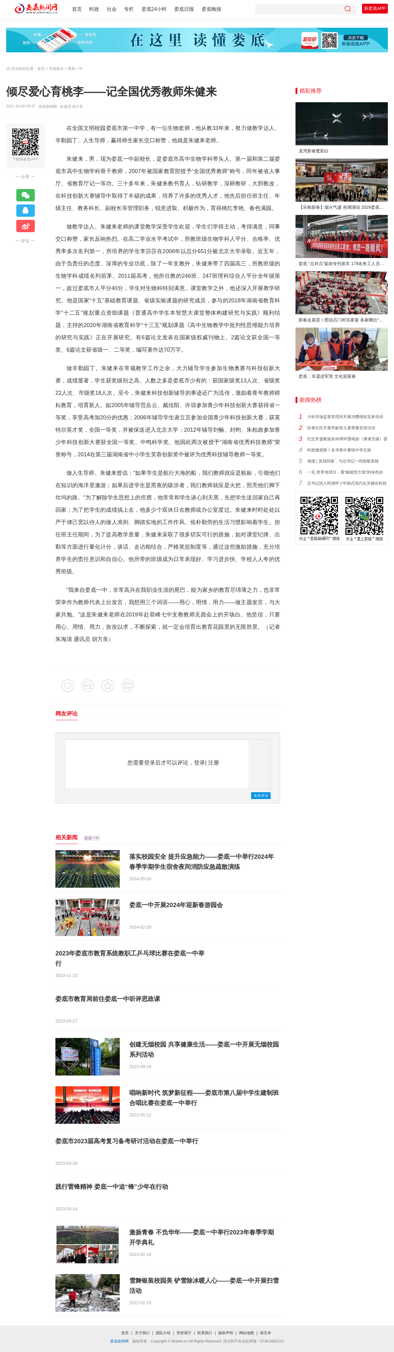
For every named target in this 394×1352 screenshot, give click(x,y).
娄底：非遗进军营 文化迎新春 (327, 376)
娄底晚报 (211, 9)
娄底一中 (75, 69)
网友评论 (66, 714)
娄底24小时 (154, 9)
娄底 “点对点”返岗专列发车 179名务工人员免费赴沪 (343, 263)
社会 (112, 9)
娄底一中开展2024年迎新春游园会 (176, 905)
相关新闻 (66, 837)
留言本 (265, 1333)
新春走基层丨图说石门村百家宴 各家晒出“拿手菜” (343, 319)
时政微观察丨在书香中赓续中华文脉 (339, 450)
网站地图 (246, 1333)
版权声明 (225, 1333)
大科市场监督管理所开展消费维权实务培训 (345, 416)
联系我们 (204, 1333)
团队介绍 (163, 1333)
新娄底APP (375, 8)
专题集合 (56, 69)
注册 (213, 763)
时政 (94, 9)
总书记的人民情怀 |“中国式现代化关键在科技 (347, 483)
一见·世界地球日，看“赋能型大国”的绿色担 (345, 472)
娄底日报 (184, 9)
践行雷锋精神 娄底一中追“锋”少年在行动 (111, 1186)
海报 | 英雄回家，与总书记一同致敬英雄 (343, 461)
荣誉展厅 (184, 1333)
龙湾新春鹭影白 (314, 150)
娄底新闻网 (47, 106)
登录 (199, 763)
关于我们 (142, 1333)
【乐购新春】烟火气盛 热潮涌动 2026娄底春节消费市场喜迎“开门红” (343, 207)
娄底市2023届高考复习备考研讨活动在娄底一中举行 (127, 1141)
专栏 (129, 9)
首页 (77, 9)
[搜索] (347, 9)
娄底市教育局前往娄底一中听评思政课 (107, 998)
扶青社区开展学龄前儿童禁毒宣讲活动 (341, 428)
